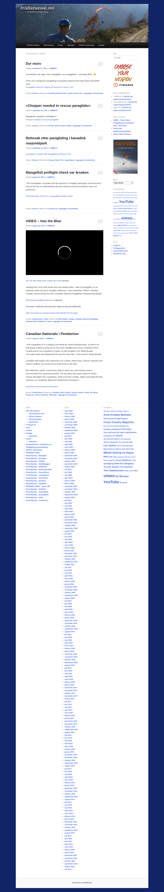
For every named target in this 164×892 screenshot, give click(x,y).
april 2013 (69, 844)
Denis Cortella (65, 392)
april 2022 (69, 542)
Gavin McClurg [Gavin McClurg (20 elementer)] (109, 432)
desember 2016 (71, 721)
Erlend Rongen (133, 195)
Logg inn (117, 245)
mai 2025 (68, 442)
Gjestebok (33, 436)
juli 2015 (68, 769)
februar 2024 (70, 481)
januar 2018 (69, 685)
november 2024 (71, 458)
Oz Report (120, 195)
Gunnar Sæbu (131, 225)
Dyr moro (33, 64)
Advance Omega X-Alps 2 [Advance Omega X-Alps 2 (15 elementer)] (119, 411)
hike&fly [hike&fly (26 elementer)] (119, 436)
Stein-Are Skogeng (122, 211)
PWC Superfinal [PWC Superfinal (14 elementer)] (118, 457)
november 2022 (71, 523)
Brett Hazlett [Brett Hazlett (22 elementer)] (108, 419)
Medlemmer (33, 422)
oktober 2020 (70, 593)
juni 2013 (68, 839)
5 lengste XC (31, 425)
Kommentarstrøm (120, 251)
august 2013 (70, 833)
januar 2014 (69, 819)
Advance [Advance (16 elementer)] (106, 411)
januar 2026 (69, 419)
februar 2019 (70, 648)
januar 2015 (69, 785)
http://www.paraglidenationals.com (41, 300)
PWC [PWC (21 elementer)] (111, 457)
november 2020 (71, 590)
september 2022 (71, 528)
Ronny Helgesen (117, 219)
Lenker (60, 45)
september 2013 (71, 830)
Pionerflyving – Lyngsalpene (37, 475)
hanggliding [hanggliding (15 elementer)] (107, 436)
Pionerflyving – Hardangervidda (39, 469)
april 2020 (69, 609)
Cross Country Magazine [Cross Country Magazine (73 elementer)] (118, 422)
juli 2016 (68, 735)
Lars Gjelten (120, 222)
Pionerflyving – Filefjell (35, 461)
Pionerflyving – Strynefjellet (37, 495)
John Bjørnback (121, 227)
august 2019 (70, 632)
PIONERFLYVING (33, 453)
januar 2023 (69, 517)
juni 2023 (68, 503)
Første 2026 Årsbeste (122, 134)
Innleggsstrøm (119, 248)
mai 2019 (68, 640)
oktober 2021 (70, 559)
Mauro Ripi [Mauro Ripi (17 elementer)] (130, 449)
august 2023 (70, 497)
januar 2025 (69, 453)
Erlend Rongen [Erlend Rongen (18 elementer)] (120, 426)
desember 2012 (71, 855)
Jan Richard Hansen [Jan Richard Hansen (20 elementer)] (111, 439)
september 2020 (71, 595)
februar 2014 (70, 816)
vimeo (49, 321)
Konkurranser (37, 319)
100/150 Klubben (33, 45)
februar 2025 (70, 450)
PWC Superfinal (131, 227)
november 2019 (71, 623)
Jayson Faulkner (77, 392)
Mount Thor (78, 93)
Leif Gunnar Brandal (118, 233)
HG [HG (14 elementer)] (113, 436)
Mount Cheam (60, 126)
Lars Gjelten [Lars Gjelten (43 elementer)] (109, 445)
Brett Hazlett (47, 281)
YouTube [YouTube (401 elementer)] (111, 482)
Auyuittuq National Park (57, 93)
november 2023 (71, 489)
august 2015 (70, 766)
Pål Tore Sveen (134, 197)
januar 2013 (69, 852)
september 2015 (71, 763)
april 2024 (69, 478)
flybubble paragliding (118, 206)
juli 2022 (68, 534)
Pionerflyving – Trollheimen (37, 500)
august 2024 (70, 467)
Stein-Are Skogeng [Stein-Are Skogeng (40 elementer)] (124, 463)
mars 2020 (69, 612)
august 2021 (70, 565)
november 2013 (71, 825)
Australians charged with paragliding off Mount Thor (48, 154)
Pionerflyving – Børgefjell (36, 456)
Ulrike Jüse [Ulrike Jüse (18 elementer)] (128, 471)
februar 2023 (70, 514)
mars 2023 (69, 511)
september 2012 (71, 864)
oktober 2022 (70, 525)
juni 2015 (68, 771)
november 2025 (71, 425)
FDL (114, 192)
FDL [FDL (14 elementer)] (127, 426)
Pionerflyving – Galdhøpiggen (38, 464)
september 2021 (71, 562)
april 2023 (69, 509)
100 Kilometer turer (37, 414)
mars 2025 (69, 447)
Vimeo (59, 281)
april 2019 (69, 643)
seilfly (135, 213)
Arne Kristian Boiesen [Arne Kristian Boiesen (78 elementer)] (117, 414)
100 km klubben (35, 416)
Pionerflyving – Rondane (36, 481)
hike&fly (115, 213)
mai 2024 (68, 475)
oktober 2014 (70, 794)
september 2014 (71, 797)
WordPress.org (119, 254)
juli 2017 (68, 702)
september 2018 (71, 662)
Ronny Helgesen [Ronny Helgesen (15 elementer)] (109, 460)
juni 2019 (68, 637)
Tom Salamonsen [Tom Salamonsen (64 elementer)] (113, 470)
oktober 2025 (70, 428)
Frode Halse (127, 195)
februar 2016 (70, 749)
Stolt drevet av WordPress (82, 883)
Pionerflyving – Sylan (34, 497)
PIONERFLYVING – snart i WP (38, 486)
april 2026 (69, 411)
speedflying (134, 211)
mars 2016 (69, 746)
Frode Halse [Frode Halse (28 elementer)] (125, 429)
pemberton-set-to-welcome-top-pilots (42, 386)
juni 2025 (68, 439)
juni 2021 (68, 570)
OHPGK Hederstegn (86, 45)
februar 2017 (70, 716)
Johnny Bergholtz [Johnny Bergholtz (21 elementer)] (110, 442)
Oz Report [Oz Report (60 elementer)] (128, 452)
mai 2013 (68, 841)
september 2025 (71, 430)
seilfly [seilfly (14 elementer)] (134, 460)
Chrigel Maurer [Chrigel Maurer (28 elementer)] (121, 418)
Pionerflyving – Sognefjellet (37, 492)
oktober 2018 (70, 660)
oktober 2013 (70, 827)
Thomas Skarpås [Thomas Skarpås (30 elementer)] (111, 467)
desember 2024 (71, 456)
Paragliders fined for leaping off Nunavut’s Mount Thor (49, 87)
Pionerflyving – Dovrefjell (36, 458)
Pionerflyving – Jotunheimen (37, 472)
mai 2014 (68, 808)
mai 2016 (68, 741)
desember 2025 (71, 422)
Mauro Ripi (125, 233)
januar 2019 (69, 651)
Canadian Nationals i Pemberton (52, 334)
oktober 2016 (70, 727)
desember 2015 (71, 755)
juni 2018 (68, 671)
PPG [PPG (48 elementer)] (105, 456)
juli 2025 (68, 436)
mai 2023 (68, 506)
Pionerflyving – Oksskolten (37, 478)
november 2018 (71, 657)
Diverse (35, 93)
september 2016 (71, 730)
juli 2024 (68, 469)
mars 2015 (69, 780)
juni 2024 (68, 472)
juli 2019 (68, 635)
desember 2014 (71, 788)
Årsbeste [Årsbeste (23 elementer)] (123, 483)
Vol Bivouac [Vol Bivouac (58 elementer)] (122, 476)
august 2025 (70, 433)
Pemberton (42, 321)
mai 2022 (68, 539)
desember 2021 (71, 553)
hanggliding (116, 202)
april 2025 (69, 444)
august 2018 (70, 665)
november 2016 (71, 724)
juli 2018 (68, 668)
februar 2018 (70, 682)
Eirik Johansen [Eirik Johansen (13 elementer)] (108, 426)
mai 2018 (68, 674)
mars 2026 (69, 414)
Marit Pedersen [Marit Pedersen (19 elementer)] (109, 449)
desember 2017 (71, 688)
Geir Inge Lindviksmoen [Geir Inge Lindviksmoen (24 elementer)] (126, 432)
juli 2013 (68, 836)
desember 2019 (71, 620)
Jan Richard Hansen (128, 192)
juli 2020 (68, 601)
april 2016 (69, 743)
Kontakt (101, 45)
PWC (121, 235)
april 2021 (69, 576)
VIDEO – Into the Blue (43, 221)
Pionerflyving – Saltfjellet (36, 484)
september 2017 (71, 696)
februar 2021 (70, 581)
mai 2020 (68, 606)
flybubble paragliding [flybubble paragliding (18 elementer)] (111, 429)
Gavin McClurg (124, 230)
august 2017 (70, 699)
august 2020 (70, 598)
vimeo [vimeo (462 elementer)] (109, 476)
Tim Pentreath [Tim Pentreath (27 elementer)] (126, 467)
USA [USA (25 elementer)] (135, 471)
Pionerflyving (49, 45)
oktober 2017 (70, 693)
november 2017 (71, 690)
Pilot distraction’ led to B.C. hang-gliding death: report (49, 196)
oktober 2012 (70, 861)
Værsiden (71, 45)
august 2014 (70, 799)
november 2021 (71, 556)
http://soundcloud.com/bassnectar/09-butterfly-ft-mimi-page (52, 313)
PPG (122, 192)
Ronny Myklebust (117, 197)
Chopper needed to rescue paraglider (42, 119)
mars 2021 (69, 579)
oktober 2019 (70, 626)
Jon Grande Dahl (133, 230)
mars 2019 (69, 646)
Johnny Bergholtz (126, 197)
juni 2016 (68, 738)
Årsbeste (115, 225)
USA (127, 228)
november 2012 (71, 858)
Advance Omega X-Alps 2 (129, 206)
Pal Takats (94, 392)
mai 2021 (68, 573)
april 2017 (69, 710)
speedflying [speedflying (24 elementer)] (108, 464)
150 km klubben (35, 419)
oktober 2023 (70, 492)
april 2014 (69, 811)
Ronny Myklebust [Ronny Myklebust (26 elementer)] (123, 460)
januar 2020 (69, 618)
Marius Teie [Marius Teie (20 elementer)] (120, 449)
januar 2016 (69, 752)
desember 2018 (71, 654)
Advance (130, 211)
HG (56, 209)
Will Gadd (52, 395)
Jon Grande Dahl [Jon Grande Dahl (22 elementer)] (126, 442)
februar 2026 (70, 416)
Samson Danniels (41, 395)
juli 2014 (68, 802)
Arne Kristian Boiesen (126, 208)
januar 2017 (69, 718)
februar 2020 (70, 615)
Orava (87, 392)
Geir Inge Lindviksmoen (129, 222)
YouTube (126, 202)
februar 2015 (70, 783)
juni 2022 (68, 537)
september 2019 (71, 629)
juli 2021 (68, 567)
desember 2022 (71, 520)
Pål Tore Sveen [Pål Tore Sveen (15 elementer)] (130, 457)
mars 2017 (69, 713)
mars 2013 (69, 847)
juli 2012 (68, 869)
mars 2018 (69, 679)
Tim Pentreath (121, 213)
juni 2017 (68, 704)
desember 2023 (71, 486)
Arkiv (28, 428)
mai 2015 (68, 774)
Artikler (29, 430)
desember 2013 (71, 822)
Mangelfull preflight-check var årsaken (57, 172)
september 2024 (71, 464)
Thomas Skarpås (129, 213)
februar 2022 (70, 548)
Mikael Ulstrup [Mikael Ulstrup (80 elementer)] (112, 452)
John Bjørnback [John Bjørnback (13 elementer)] (125, 439)
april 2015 (69, 777)
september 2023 (71, 495)
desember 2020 (71, 587)
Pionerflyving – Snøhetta (36, 489)
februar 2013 (70, 850)
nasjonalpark (69, 160)
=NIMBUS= (53, 68)
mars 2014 (69, 813)
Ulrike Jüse (118, 192)
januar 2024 (69, 484)
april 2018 (69, 676)
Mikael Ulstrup (122, 225)
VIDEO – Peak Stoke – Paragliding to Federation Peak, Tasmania (123, 123)
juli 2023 (68, 500)
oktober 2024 (70, 461)
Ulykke (68, 126)
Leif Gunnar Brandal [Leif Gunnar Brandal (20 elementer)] (125, 446)
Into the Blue (31, 281)
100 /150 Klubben (33, 411)
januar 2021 (69, 584)
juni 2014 (68, 805)
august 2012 (70, 867)
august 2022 (70, 531)
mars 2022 (69, 545)
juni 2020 (68, 604)
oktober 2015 (70, 760)
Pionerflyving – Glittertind (36, 467)
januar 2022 (69, 551)
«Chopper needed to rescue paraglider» (58, 106)
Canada (70, 93)
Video (46, 319)
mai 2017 (68, 707)
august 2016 (70, 732)
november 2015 (71, 757)
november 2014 (71, 791)
